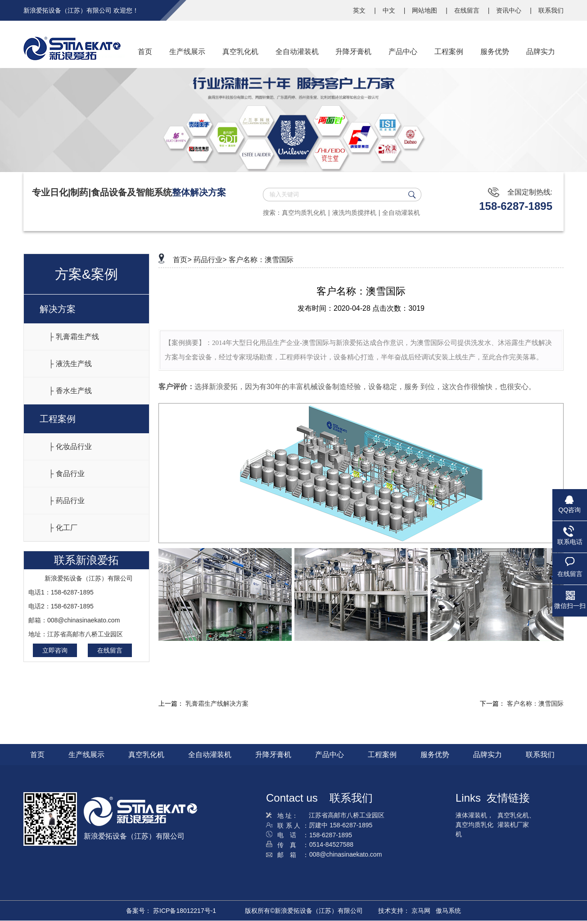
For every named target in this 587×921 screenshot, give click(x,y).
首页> (182, 259)
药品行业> (210, 259)
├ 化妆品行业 (70, 446)
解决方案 (58, 309)
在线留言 (467, 10)
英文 (360, 10)
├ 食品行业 (67, 473)
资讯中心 (509, 10)
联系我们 (551, 10)
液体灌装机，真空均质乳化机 (474, 825)
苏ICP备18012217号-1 (184, 910)
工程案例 (58, 419)
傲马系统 (448, 910)
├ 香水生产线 (70, 391)
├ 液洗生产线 (70, 363)
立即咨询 (55, 650)
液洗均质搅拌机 (354, 212)
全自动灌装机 (401, 212)
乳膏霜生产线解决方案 (216, 703)
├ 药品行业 (67, 500)
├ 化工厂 (63, 527)
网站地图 (425, 10)
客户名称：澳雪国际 (261, 259)
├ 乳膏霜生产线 (74, 336)
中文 (390, 10)
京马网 (420, 910)
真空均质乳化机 (304, 212)
